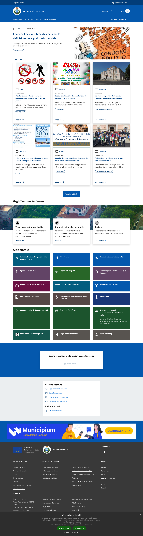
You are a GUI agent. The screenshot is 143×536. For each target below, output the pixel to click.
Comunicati (60, 89)
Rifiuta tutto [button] (79, 528)
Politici (15, 481)
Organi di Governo (19, 467)
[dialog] (71, 524)
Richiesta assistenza (49, 510)
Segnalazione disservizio (51, 503)
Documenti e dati (19, 489)
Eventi (103, 488)
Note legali (75, 510)
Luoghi (103, 484)
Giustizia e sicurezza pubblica (82, 471)
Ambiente (75, 478)
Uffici (15, 474)
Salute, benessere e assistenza (82, 481)
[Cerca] (127, 11)
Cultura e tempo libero (50, 471)
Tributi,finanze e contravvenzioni (83, 474)
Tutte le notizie (71, 194)
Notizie (103, 467)
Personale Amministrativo (22, 485)
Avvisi (19, 29)
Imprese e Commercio (50, 474)
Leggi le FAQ (47, 506)
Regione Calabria (18, 2)
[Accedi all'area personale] (120, 2)
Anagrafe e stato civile (50, 467)
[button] (71, 533)
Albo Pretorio (76, 503)
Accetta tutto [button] (64, 528)
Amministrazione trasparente (82, 499)
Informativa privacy (78, 506)
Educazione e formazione (80, 467)
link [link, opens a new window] (91, 524)
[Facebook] (110, 11)
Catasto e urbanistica (50, 478)
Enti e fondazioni (18, 478)
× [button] (141, 514)
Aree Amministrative (20, 471)
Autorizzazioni (77, 485)
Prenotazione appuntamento (52, 499)
